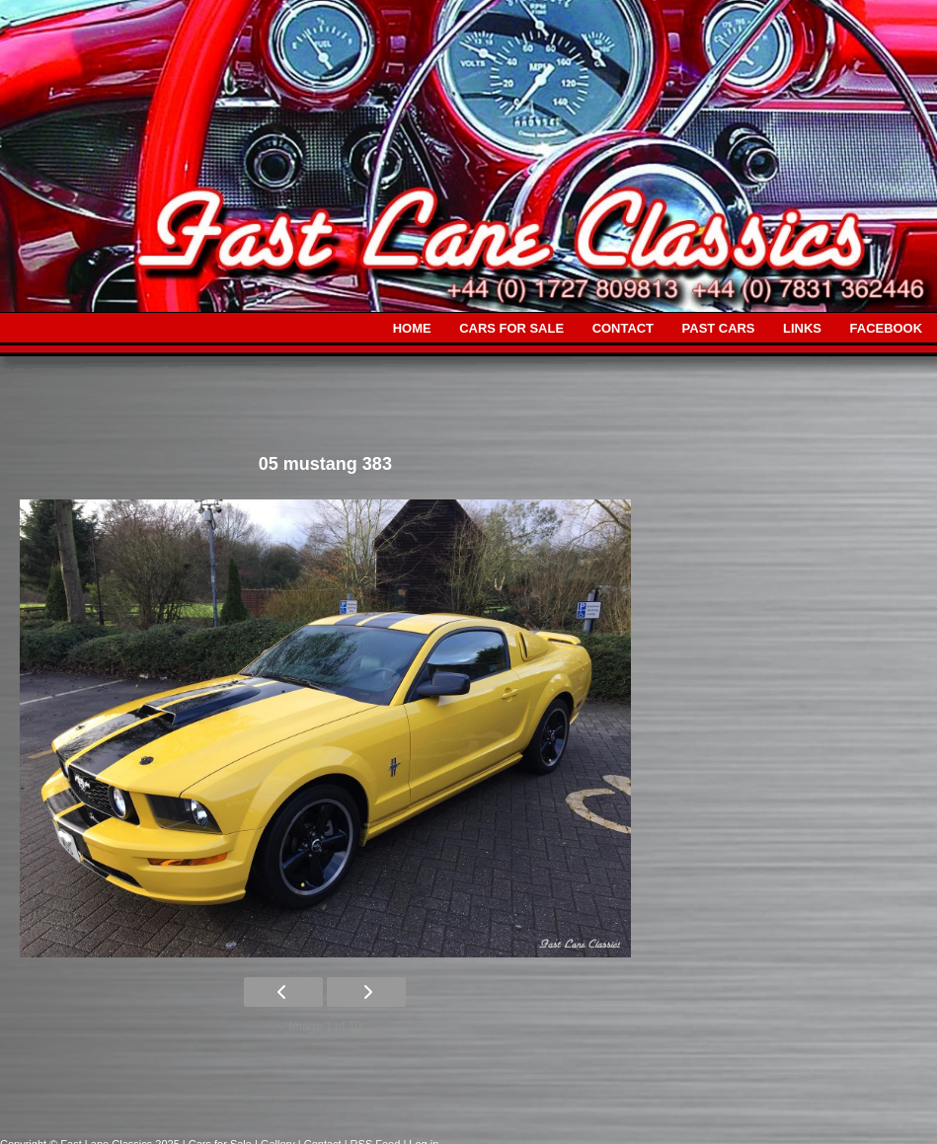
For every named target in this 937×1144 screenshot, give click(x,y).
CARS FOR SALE (511, 328)
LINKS (802, 328)
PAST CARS (718, 328)
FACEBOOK (886, 328)
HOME (412, 328)
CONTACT (623, 328)
